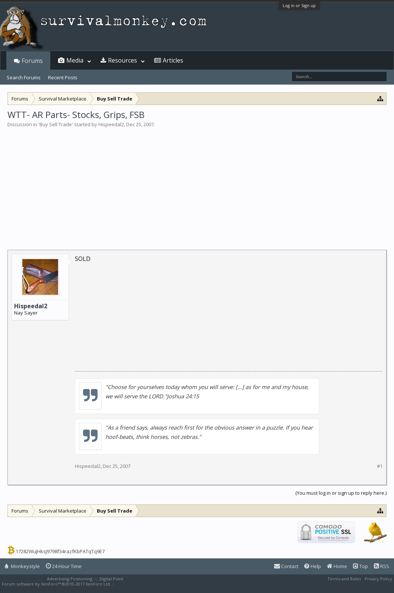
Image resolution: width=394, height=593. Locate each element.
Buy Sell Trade (55, 124)
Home (337, 566)
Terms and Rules (344, 578)
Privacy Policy (378, 578)
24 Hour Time (64, 566)
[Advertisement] (197, 184)
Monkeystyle (22, 566)
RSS (381, 566)
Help (312, 566)
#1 (379, 466)
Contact (286, 566)
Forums (32, 61)
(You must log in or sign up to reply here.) (341, 493)
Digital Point (111, 578)
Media (74, 60)
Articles (173, 60)
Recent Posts (62, 77)
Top (360, 566)
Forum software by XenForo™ (56, 584)
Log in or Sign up (299, 5)
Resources (122, 60)
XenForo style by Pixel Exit (142, 584)
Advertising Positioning (69, 578)
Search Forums (24, 77)
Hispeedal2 (111, 124)
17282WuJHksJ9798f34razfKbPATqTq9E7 (60, 551)
